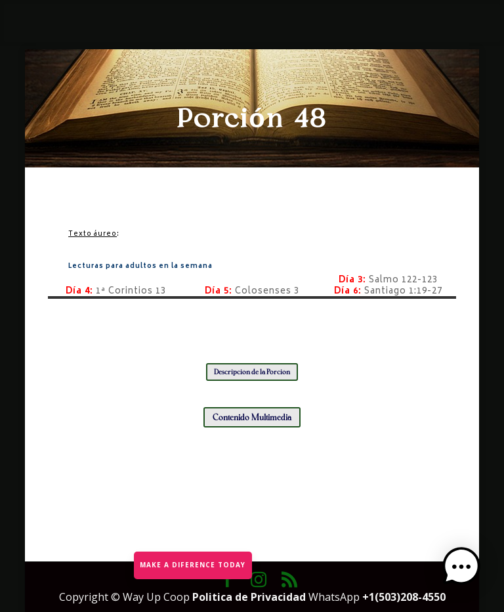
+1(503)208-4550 (404, 597)
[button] (463, 570)
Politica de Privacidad (250, 597)
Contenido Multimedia (252, 417)
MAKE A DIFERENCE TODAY (192, 564)
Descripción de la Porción (252, 372)
